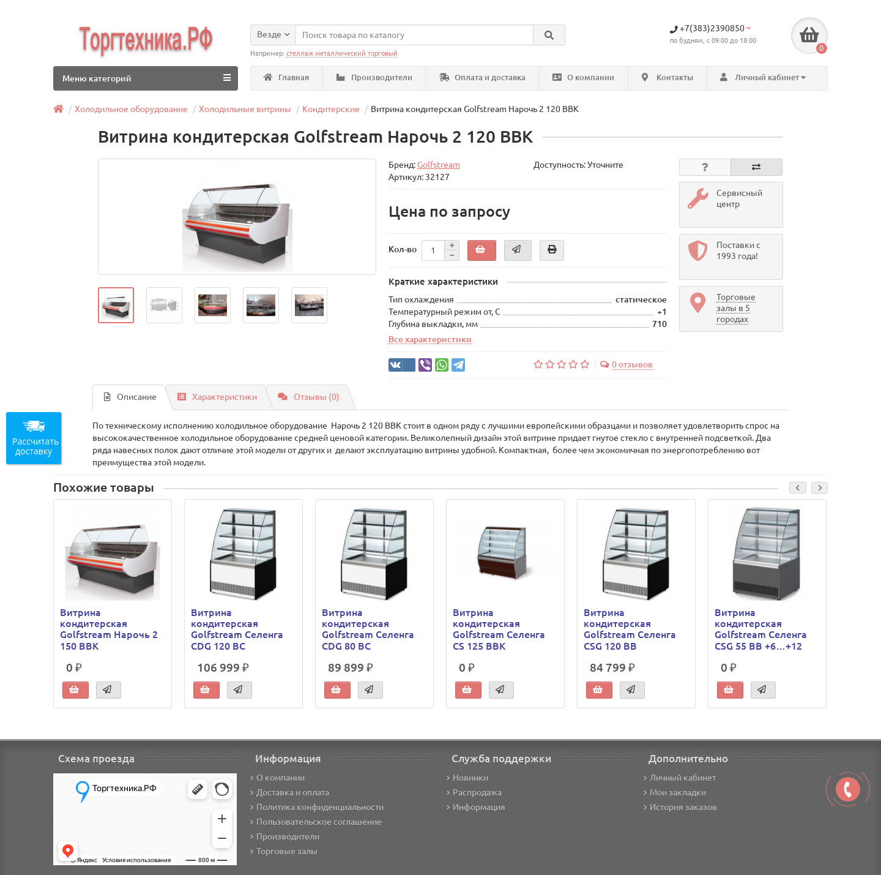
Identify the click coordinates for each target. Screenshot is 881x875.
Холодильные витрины (245, 109)
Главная (286, 77)
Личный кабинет (680, 778)
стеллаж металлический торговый (342, 53)
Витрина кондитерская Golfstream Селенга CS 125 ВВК (499, 629)
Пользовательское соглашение (316, 822)
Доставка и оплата (289, 792)
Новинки (467, 778)
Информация (476, 807)
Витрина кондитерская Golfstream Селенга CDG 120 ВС (237, 629)
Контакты (667, 77)
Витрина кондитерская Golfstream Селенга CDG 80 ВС (368, 629)
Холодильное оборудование (131, 109)
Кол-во (402, 249)
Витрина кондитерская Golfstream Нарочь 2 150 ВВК (109, 629)
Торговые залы (284, 851)
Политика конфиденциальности (317, 807)
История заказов (680, 807)
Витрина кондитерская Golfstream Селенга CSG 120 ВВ (630, 629)
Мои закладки (675, 792)
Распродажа (474, 792)
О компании (583, 77)
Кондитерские (331, 109)
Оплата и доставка (482, 77)
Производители (374, 77)
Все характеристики (430, 339)
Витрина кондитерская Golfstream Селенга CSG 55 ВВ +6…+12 (761, 629)
